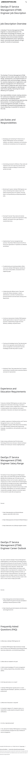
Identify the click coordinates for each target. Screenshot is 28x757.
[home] (8, 2)
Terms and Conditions (3, 749)
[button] (26, 1)
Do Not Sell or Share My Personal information (16, 749)
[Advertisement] (14, 57)
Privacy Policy (22, 746)
